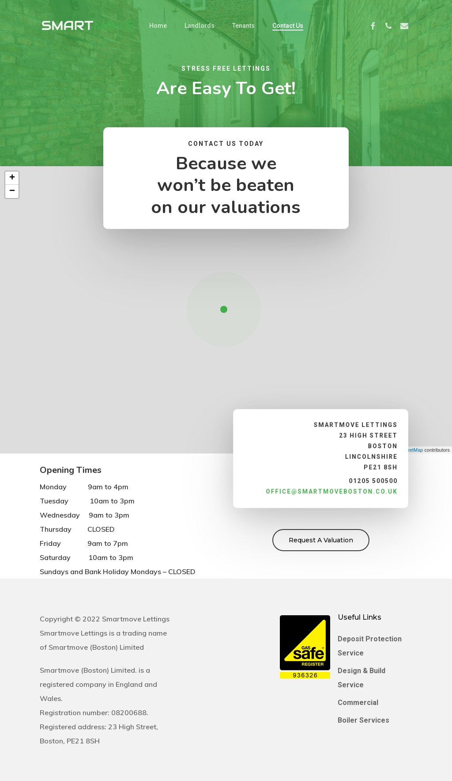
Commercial (358, 702)
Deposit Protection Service (370, 646)
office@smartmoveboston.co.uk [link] (331, 490)
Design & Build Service (361, 678)
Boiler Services (363, 720)
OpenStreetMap (406, 450)
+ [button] (12, 178)
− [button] (12, 191)
